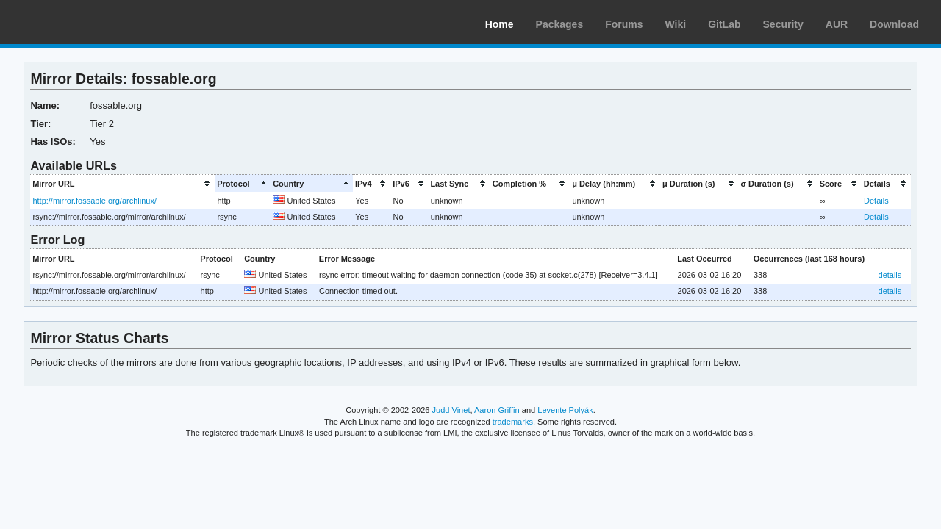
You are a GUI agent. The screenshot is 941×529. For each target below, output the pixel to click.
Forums (624, 24)
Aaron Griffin (497, 410)
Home (499, 24)
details (890, 274)
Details (876, 200)
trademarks (513, 421)
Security (783, 24)
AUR (837, 24)
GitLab (724, 24)
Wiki (676, 24)
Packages (560, 24)
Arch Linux (81, 22)
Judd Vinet (451, 410)
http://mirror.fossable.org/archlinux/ (94, 200)
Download (894, 24)
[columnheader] (122, 183)
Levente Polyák (565, 410)
